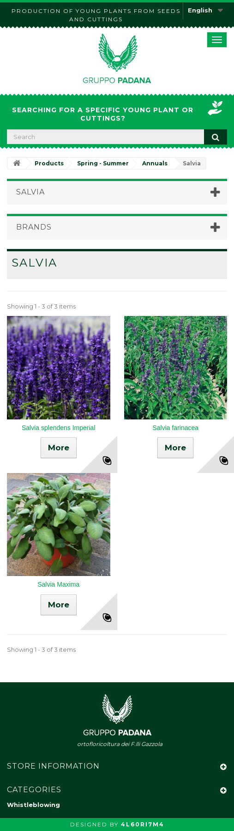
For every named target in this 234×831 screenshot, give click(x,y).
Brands (34, 227)
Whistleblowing (33, 804)
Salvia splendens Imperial (59, 427)
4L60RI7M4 (142, 824)
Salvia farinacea (175, 427)
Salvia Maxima (58, 584)
